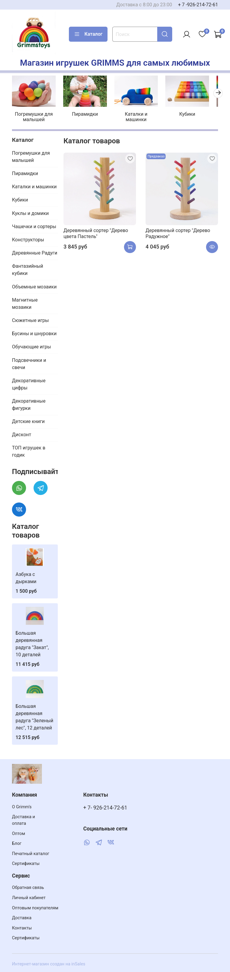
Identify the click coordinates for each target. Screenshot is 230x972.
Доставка (21, 917)
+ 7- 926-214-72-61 (105, 808)
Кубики (181, 112)
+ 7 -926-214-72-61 (198, 4)
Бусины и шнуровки (34, 332)
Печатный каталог (30, 853)
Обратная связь (28, 887)
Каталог (88, 34)
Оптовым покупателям (35, 908)
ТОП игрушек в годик (28, 449)
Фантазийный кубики (27, 268)
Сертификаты (26, 863)
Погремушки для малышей (34, 115)
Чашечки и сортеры (34, 225)
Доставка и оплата (23, 820)
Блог (17, 843)
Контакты (22, 928)
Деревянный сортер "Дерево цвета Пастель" (95, 231)
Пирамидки (83, 112)
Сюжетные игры (30, 319)
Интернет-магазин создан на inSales (48, 964)
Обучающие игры (31, 345)
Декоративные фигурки (29, 403)
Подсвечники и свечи (29, 362)
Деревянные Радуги (34, 251)
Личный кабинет (29, 897)
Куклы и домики (30, 211)
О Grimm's (22, 807)
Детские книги (28, 420)
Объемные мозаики (34, 285)
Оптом (18, 833)
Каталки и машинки (132, 115)
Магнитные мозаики (25, 301)
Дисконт (21, 433)
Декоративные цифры (29, 382)
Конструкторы (28, 238)
